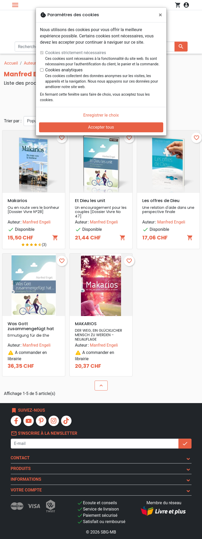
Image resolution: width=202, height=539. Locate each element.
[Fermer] (160, 15)
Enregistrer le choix (101, 115)
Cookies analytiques (64, 69)
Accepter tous (101, 127)
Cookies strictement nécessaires (75, 52)
